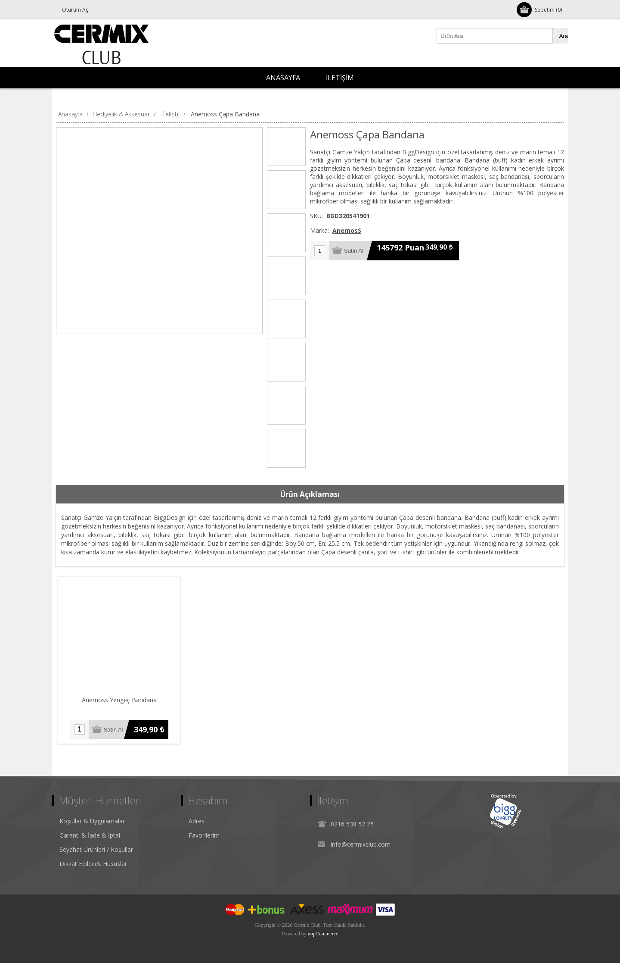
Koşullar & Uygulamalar (92, 821)
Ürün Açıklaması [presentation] (310, 494)
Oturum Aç (75, 9)
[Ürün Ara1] (495, 36)
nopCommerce (323, 934)
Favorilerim (204, 835)
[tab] (310, 494)
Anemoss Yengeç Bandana (119, 700)
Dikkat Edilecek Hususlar (93, 864)
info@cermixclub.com (361, 844)
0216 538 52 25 (352, 824)
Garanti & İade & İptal (89, 835)
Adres (197, 821)
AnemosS (346, 230)
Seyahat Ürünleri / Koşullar (96, 849)
